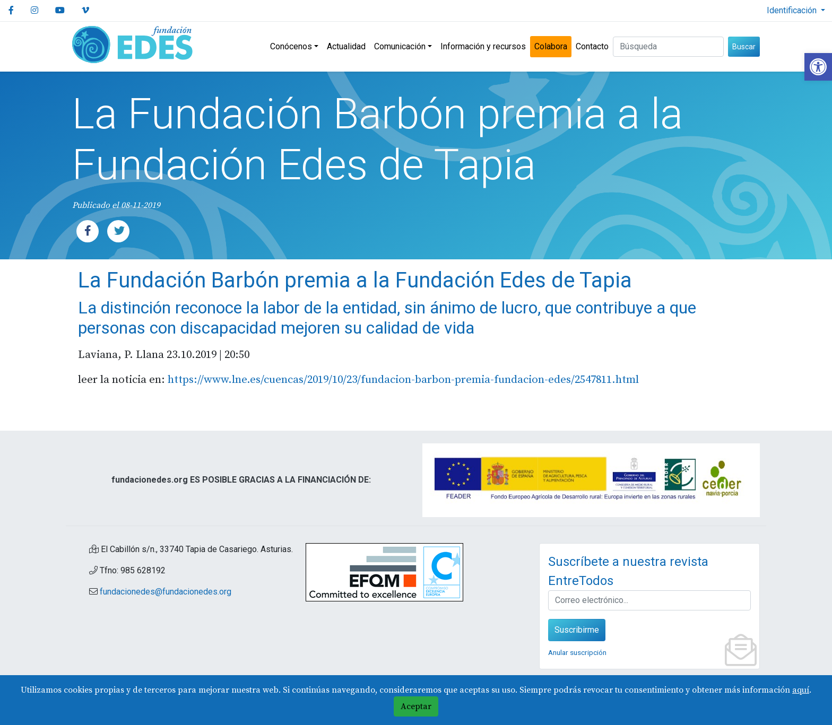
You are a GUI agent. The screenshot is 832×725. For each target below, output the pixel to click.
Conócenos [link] (291, 46)
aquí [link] (800, 690)
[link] (818, 67)
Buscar (744, 46)
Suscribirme (576, 630)
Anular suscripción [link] (577, 652)
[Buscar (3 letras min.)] (668, 47)
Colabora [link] (550, 46)
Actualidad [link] (346, 46)
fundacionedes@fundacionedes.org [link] (165, 592)
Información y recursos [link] (483, 46)
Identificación (793, 10)
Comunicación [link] (400, 46)
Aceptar (416, 706)
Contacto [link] (592, 46)
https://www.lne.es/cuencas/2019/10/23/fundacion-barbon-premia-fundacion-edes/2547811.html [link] (403, 380)
